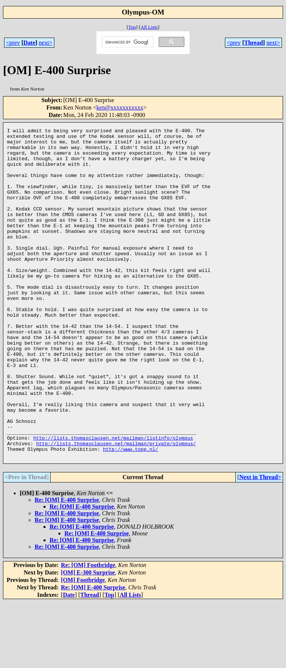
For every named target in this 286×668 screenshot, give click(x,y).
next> (46, 42)
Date (29, 42)
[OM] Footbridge (83, 646)
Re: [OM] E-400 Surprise (67, 566)
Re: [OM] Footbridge (88, 631)
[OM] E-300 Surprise (88, 638)
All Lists (149, 27)
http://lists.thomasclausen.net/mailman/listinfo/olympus (113, 500)
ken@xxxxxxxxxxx (119, 107)
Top (132, 27)
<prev (13, 42)
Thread (253, 42)
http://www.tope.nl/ (130, 513)
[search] (127, 42)
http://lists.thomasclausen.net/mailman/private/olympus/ (116, 507)
